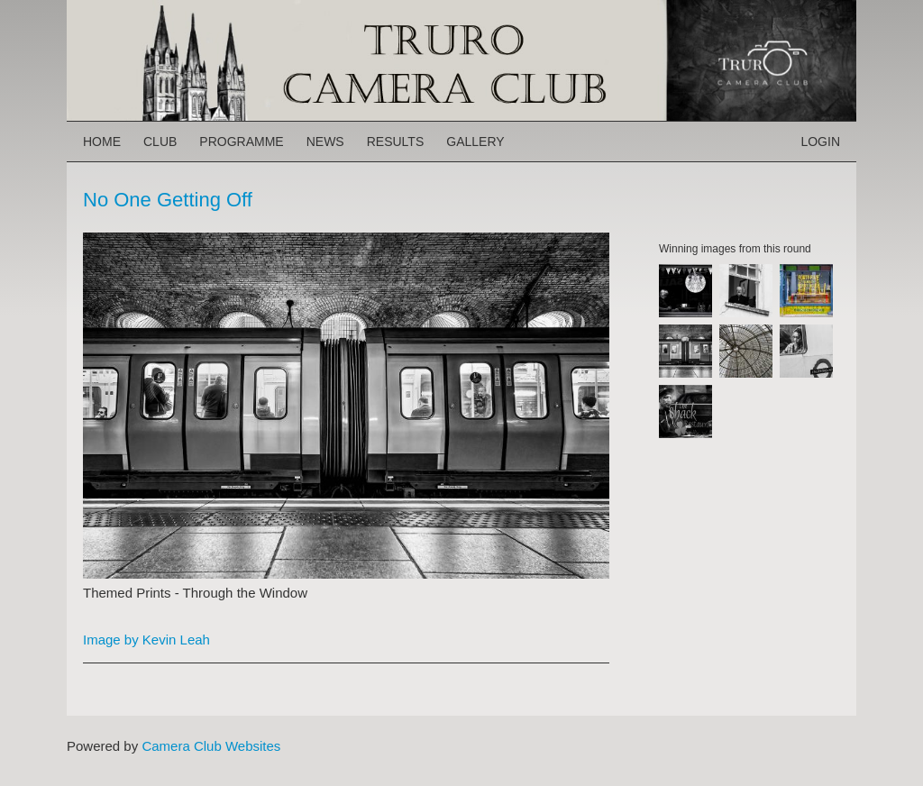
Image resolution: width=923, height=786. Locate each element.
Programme (241, 141)
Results (396, 141)
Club (160, 141)
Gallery (475, 141)
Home (102, 141)
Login (820, 141)
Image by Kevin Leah (146, 639)
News (325, 141)
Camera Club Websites (211, 746)
